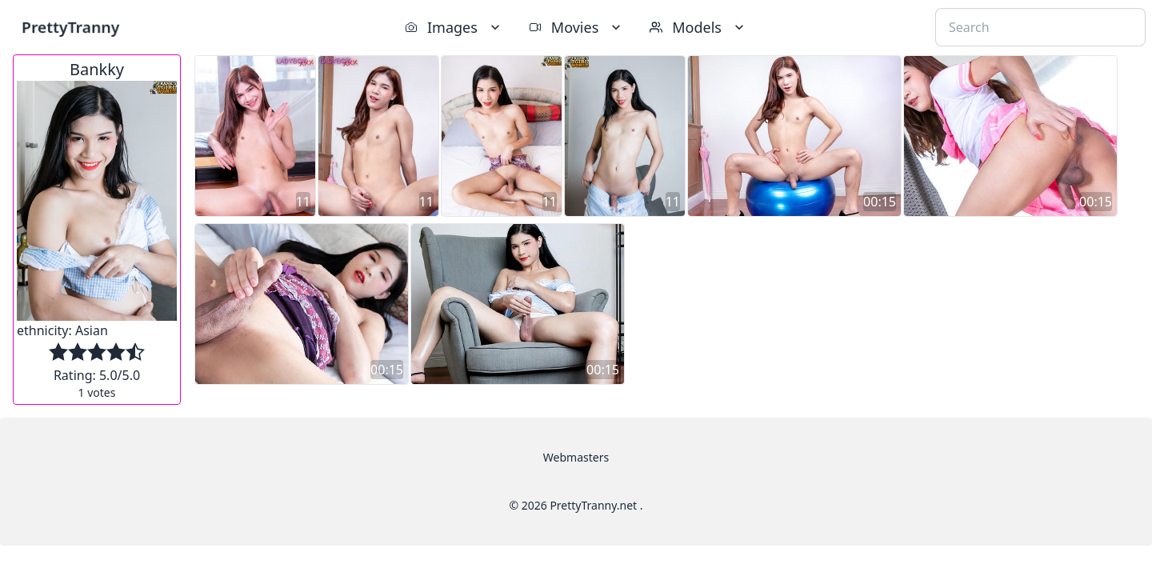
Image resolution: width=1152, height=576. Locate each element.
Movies (576, 27)
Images (454, 27)
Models (698, 27)
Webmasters (576, 457)
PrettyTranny (70, 27)
